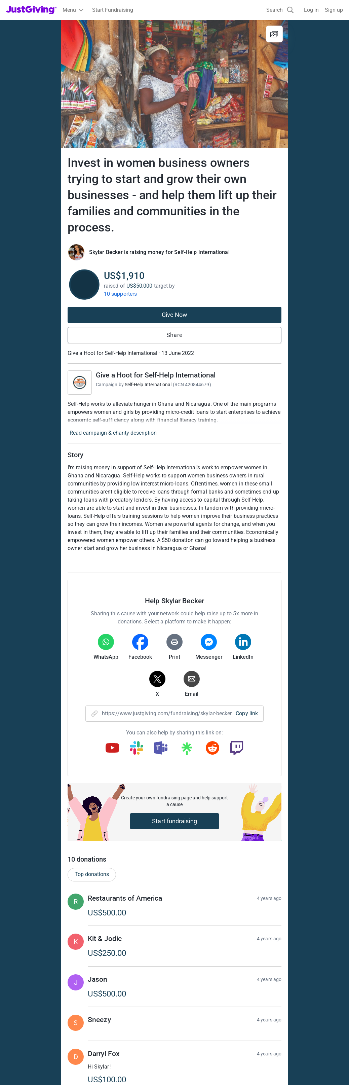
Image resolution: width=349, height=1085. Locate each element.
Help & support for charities (124, 1026)
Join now (103, 1002)
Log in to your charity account (127, 1014)
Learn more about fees (175, 957)
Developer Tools (198, 1026)
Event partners (195, 1014)
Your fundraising (25, 1026)
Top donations (92, 611)
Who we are (279, 1002)
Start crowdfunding (29, 1014)
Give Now (175, 310)
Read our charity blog (117, 1038)
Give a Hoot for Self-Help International (156, 371)
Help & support (23, 1038)
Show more (181, 843)
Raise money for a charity (36, 1002)
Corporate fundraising (204, 1002)
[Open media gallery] (174, 84)
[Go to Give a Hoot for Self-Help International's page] (80, 378)
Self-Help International (148, 380)
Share (174, 330)
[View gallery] (274, 34)
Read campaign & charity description (113, 429)
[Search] (280, 10)
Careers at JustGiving (290, 1014)
